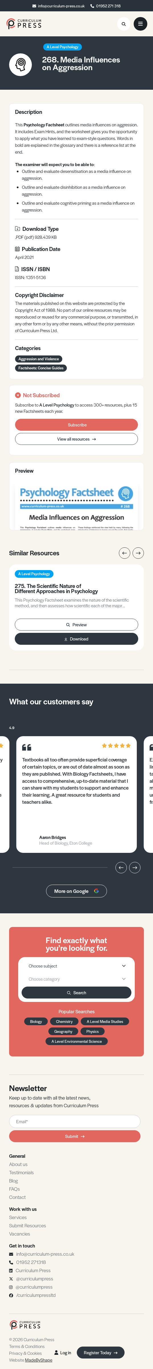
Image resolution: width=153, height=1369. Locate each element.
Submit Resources (27, 1225)
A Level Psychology (62, 46)
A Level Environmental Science (76, 1041)
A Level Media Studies (105, 1021)
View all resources (76, 439)
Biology (36, 1021)
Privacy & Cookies (25, 1353)
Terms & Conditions (27, 1346)
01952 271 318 (108, 6)
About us (18, 1164)
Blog (13, 1180)
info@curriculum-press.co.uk (61, 6)
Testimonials (21, 1172)
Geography (63, 1031)
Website (30, 1360)
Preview (76, 624)
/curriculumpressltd (36, 1294)
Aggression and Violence (38, 358)
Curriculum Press (33, 1270)
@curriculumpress (34, 1278)
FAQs (14, 1188)
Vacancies (19, 1233)
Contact (17, 1197)
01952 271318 (31, 1262)
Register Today (100, 1352)
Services (18, 1217)
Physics (92, 1031)
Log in (62, 1352)
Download (76, 639)
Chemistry (64, 1021)
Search (76, 992)
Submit (74, 1136)
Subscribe (77, 425)
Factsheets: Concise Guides (40, 367)
